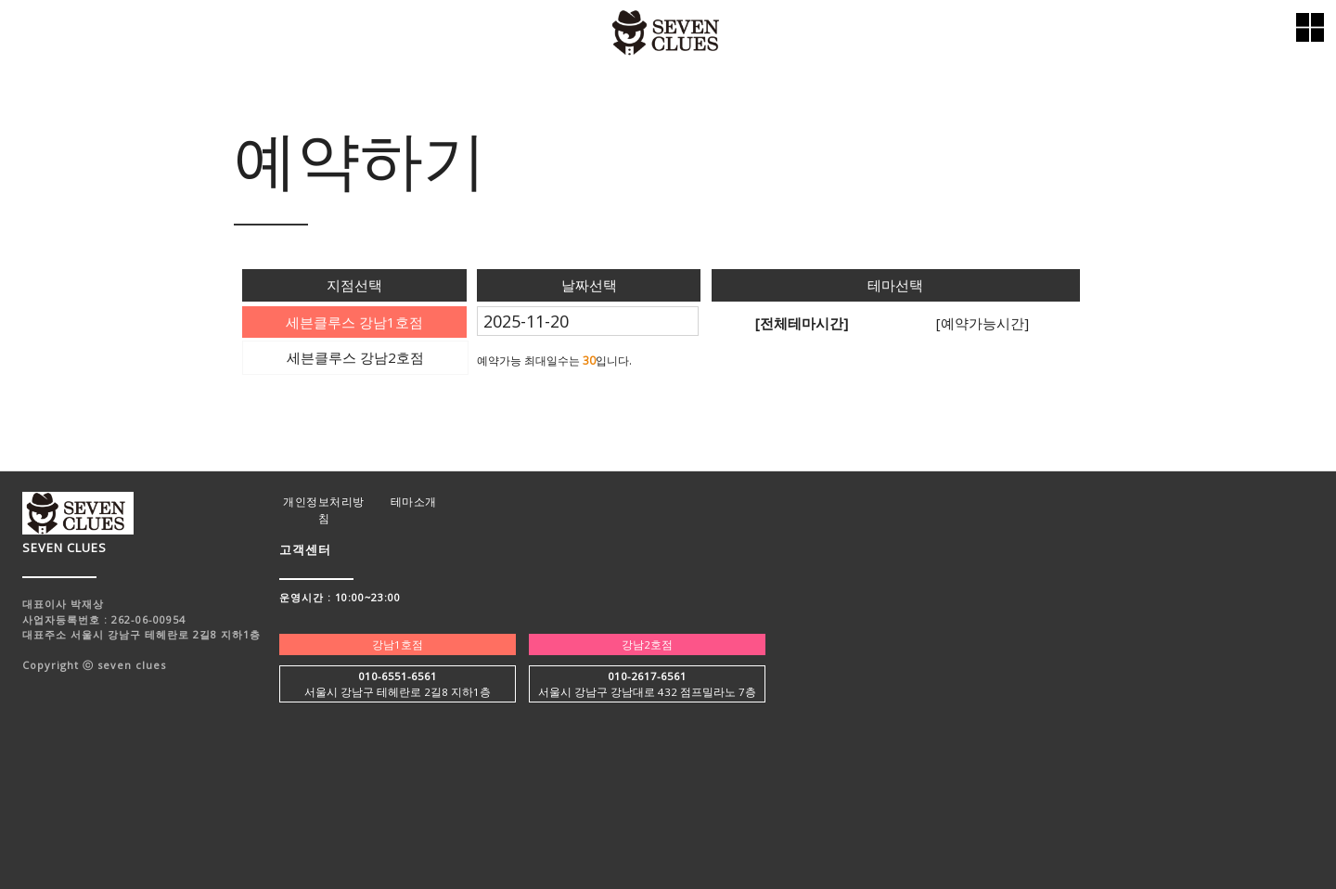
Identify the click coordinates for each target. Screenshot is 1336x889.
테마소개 (414, 501)
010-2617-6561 (647, 676)
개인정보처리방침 (324, 510)
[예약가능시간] (982, 323)
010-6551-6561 (397, 676)
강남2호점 (647, 644)
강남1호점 (397, 644)
